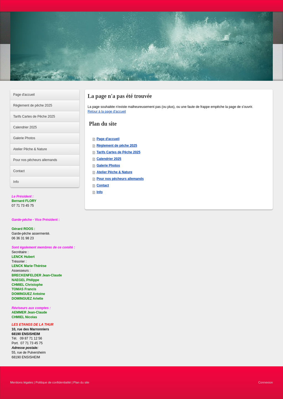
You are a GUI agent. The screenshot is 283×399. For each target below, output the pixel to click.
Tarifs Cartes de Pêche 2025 (118, 152)
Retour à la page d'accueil (107, 111)
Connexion (265, 382)
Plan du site (81, 382)
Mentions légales (21, 382)
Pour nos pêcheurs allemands (120, 179)
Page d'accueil (107, 139)
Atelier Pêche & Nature (114, 172)
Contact (102, 185)
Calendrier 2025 (108, 159)
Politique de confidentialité (53, 382)
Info (99, 192)
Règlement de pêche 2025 (116, 145)
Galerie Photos (108, 165)
